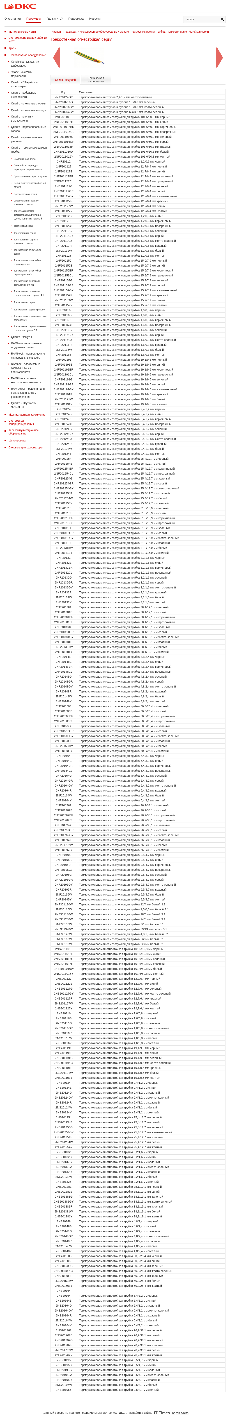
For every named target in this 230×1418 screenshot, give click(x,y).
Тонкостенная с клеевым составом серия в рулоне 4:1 (29, 293)
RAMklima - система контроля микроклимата (26, 380)
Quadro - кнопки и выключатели (22, 118)
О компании (13, 18)
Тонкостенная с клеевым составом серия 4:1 (27, 283)
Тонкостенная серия (24, 302)
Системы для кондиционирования (21, 422)
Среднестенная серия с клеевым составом (26, 202)
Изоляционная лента (25, 159)
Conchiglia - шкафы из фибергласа (25, 63)
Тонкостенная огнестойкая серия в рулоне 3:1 (27, 272)
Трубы (12, 48)
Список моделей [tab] (65, 79)
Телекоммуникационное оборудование (24, 432)
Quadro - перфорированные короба (28, 129)
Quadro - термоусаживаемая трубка (29, 149)
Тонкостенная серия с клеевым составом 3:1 (30, 318)
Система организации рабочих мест (28, 39)
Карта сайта (180, 1413)
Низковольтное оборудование (27, 55)
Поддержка (76, 18)
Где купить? (55, 18)
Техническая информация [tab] (96, 80)
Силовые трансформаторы (26, 447)
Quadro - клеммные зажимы (28, 103)
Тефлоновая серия (24, 226)
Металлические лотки (22, 31)
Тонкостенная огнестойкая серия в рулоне (27, 262)
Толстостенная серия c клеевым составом (26, 241)
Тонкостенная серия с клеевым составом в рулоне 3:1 (30, 328)
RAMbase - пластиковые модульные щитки (26, 345)
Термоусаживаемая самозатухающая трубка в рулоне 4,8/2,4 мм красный (28, 215)
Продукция (33, 18)
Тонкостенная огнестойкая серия (27, 252)
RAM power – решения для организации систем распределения (28, 392)
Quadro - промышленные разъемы (26, 139)
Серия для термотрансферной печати (30, 185)
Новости (95, 18)
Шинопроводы (17, 440)
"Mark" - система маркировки (21, 74)
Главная (56, 31)
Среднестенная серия (25, 194)
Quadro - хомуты (21, 337)
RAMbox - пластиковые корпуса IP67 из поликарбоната (25, 368)
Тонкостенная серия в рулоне (29, 309)
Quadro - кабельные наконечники (23, 94)
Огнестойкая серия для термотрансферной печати (28, 167)
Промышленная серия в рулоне (30, 176)
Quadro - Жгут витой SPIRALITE (24, 405)
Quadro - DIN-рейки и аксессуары (24, 84)
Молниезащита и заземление (27, 414)
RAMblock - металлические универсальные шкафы (28, 355)
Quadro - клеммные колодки (28, 110)
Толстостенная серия (25, 233)
